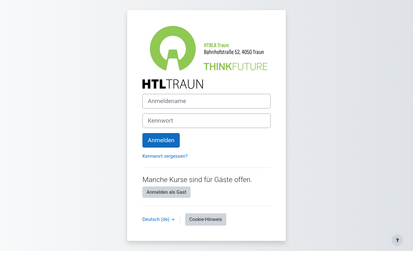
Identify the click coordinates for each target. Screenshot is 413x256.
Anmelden (161, 140)
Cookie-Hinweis (205, 219)
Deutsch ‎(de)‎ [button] (156, 219)
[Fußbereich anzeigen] (397, 240)
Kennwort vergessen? (165, 156)
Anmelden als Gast (166, 192)
